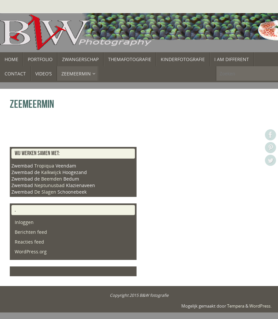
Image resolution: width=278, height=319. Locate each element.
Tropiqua (44, 166)
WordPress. (260, 306)
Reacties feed (29, 242)
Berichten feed (31, 232)
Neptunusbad (49, 185)
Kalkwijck (51, 172)
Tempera (235, 306)
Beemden (51, 179)
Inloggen (24, 222)
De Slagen (45, 192)
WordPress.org (31, 251)
